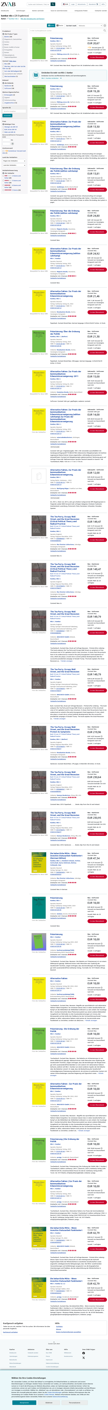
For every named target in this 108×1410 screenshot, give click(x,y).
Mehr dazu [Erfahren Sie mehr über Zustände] (12, 61)
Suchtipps (59, 1326)
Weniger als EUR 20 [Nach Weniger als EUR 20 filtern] (10, 127)
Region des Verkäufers (10, 161)
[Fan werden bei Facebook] (83, 1353)
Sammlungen (20, 11)
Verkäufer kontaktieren (58, 61)
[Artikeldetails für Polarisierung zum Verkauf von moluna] (39, 908)
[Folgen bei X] (83, 1358)
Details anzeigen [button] (67, 661)
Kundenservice (68, 1356)
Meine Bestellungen (15, 1363)
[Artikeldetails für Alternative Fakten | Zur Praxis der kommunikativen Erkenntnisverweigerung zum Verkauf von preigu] (39, 1191)
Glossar (58, 1329)
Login (73, 4)
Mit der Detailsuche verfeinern (32, 19)
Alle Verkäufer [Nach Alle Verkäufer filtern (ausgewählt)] (10, 173)
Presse (48, 1356)
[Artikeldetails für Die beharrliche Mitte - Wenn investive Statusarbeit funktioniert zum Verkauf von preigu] (39, 1287)
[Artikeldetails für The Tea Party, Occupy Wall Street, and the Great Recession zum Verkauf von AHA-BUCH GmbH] (39, 620)
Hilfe (103, 4)
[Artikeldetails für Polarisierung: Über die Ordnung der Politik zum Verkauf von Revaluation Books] (39, 341)
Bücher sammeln (38, 11)
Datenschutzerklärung (52, 1363)
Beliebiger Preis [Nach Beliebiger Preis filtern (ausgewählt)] (8, 124)
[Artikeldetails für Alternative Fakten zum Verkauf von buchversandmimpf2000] (39, 988)
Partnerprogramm (33, 1356)
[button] (105, 30)
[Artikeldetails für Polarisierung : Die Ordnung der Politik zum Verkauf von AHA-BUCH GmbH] (39, 1039)
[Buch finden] (53, 4)
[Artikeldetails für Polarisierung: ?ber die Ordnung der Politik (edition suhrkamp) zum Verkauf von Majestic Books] (39, 221)
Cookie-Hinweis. (49, 1394)
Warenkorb (12, 1367)
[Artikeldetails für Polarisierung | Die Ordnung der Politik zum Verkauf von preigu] (39, 1149)
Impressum (49, 1360)
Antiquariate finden (81, 11)
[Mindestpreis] (6, 139)
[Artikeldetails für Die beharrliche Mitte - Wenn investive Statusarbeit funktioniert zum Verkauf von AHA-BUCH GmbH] (39, 1237)
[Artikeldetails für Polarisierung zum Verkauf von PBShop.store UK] (39, 96)
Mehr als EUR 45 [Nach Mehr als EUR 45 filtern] (9, 132)
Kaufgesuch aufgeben (10, 1332)
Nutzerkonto (82, 4)
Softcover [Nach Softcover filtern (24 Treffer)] (8, 88)
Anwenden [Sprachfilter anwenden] (7, 115)
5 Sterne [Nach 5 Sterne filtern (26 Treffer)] (13, 190)
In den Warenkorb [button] (97, 57)
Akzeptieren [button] (24, 1403)
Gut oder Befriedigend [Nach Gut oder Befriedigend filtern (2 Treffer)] (12, 71)
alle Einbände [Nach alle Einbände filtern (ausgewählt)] (8, 83)
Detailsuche (5, 11)
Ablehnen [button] (48, 1403)
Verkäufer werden (101, 11)
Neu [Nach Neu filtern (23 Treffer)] (6, 64)
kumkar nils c (14, 19)
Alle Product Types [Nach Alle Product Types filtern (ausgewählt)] (10, 34)
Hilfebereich (67, 1353)
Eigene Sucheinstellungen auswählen (68, 1332)
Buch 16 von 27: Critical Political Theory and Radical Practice (64, 527)
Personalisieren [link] (74, 1403)
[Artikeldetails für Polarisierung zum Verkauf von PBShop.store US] (39, 48)
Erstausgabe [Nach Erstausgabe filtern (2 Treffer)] (8, 95)
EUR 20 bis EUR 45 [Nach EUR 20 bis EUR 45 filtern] (9, 129)
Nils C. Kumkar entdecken (52, 78)
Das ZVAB (49, 1353)
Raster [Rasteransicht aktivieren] (60, 25)
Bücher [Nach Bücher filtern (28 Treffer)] (7, 36)
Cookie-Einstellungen (54, 1392)
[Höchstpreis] (6, 143)
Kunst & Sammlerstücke (59, 11)
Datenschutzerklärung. (60, 1396)
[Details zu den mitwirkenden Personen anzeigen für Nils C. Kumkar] (55, 41)
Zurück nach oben (54, 1343)
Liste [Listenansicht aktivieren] (51, 25)
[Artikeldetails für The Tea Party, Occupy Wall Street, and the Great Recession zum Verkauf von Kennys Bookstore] (39, 781)
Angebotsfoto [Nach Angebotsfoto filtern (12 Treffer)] (9, 103)
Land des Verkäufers (9, 165)
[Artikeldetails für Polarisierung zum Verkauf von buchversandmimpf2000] (39, 942)
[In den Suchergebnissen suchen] (68, 30)
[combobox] (39, 4)
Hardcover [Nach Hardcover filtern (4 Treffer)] (7, 86)
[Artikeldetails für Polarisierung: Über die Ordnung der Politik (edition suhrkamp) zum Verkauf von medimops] (39, 178)
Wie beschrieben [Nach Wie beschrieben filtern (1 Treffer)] (10, 76)
